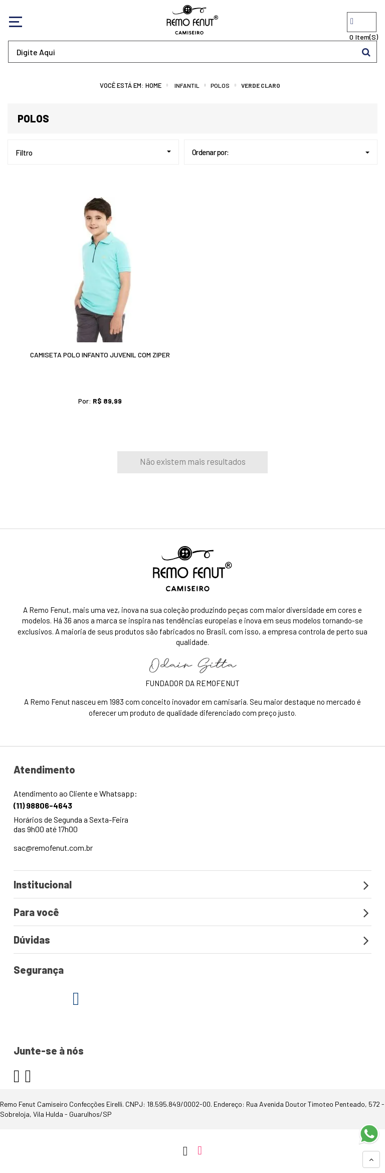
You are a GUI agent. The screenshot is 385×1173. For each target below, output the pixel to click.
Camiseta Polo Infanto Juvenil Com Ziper (100, 354)
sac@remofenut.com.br (53, 847)
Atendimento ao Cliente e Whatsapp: (75, 799)
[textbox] (192, 52)
